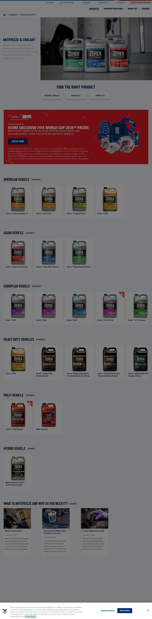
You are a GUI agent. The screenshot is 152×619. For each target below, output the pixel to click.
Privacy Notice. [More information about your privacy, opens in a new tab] (30, 616)
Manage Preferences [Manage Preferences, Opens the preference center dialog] (107, 610)
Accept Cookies (125, 610)
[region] (76, 611)
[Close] (148, 610)
